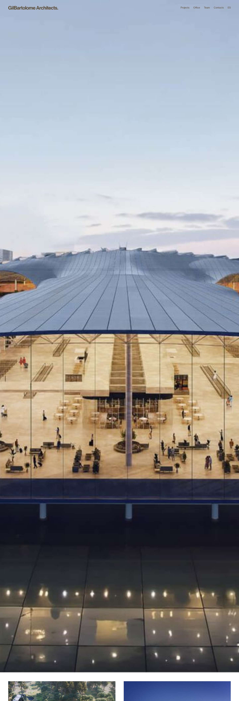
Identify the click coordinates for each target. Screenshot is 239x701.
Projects (185, 7)
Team (207, 7)
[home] (33, 8)
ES (229, 7)
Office (196, 7)
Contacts (219, 7)
